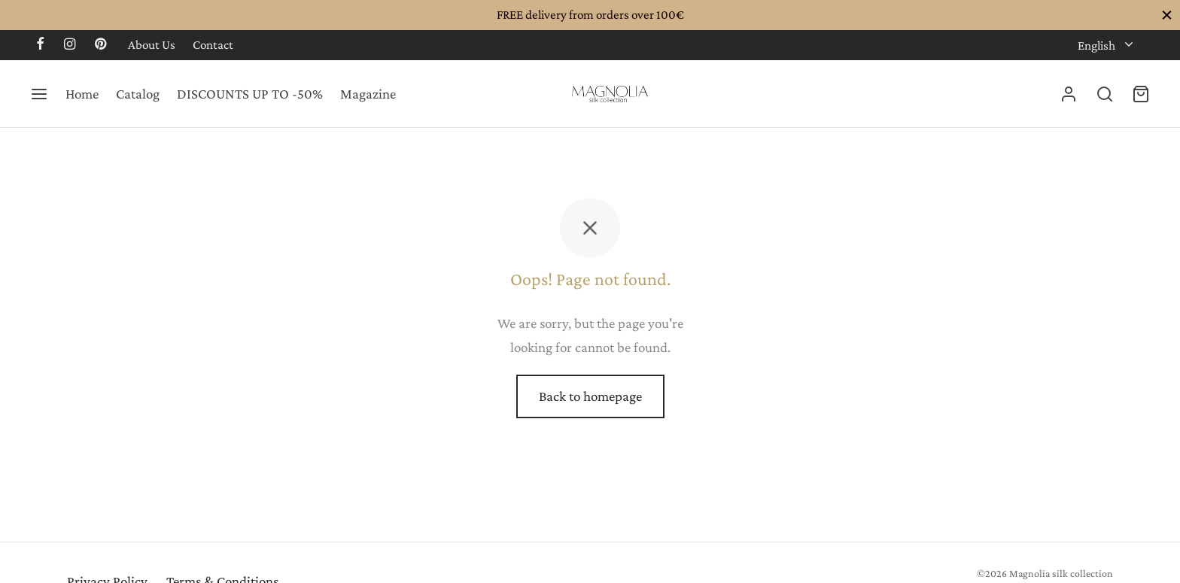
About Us (151, 45)
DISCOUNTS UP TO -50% (250, 94)
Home (82, 94)
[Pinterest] (100, 45)
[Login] (1069, 94)
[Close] (1166, 14)
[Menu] (39, 94)
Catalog (138, 94)
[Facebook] (40, 45)
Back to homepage (590, 396)
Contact (213, 45)
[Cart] (1141, 94)
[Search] (1105, 94)
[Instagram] (69, 45)
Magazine (368, 94)
